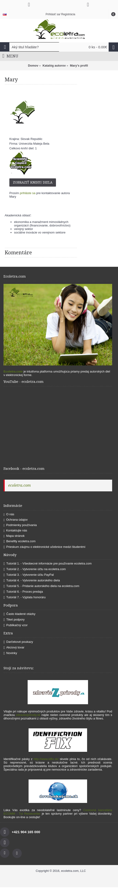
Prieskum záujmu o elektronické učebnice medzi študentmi (44, 547)
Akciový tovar (14, 648)
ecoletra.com (19, 485)
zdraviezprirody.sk (28, 715)
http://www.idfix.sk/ (46, 759)
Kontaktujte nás (15, 531)
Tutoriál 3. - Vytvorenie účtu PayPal (29, 575)
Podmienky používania (20, 525)
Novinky (10, 653)
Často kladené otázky (19, 614)
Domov (33, 65)
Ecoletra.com (13, 371)
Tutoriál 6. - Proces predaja (23, 592)
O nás (9, 514)
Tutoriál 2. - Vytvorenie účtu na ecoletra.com (35, 569)
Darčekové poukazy (18, 642)
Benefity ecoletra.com (20, 541)
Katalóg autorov (54, 65)
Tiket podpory (14, 620)
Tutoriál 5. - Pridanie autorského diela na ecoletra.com (41, 586)
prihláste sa (27, 193)
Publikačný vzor (16, 625)
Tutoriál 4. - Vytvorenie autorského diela (32, 581)
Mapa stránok (14, 536)
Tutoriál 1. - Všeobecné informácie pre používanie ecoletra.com (48, 564)
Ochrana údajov (16, 520)
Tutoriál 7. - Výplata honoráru (25, 597)
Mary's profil (79, 65)
